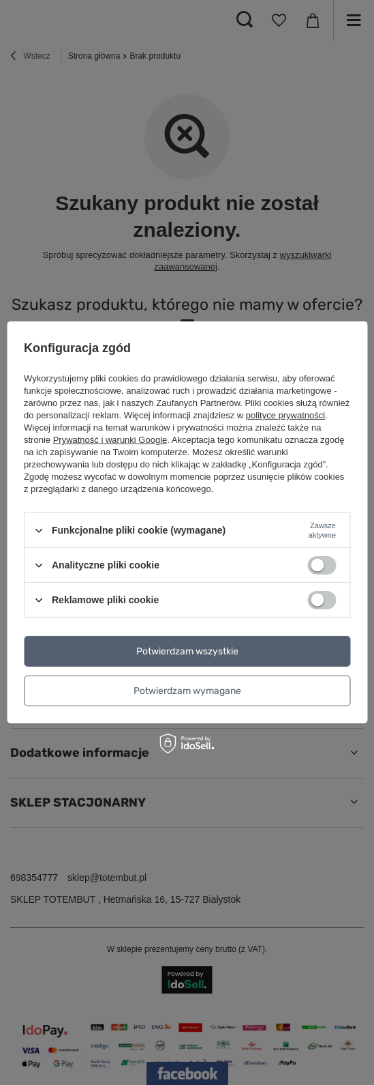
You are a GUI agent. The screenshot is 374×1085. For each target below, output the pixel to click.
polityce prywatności (285, 415)
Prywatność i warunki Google (110, 440)
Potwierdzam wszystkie (187, 650)
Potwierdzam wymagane (187, 690)
